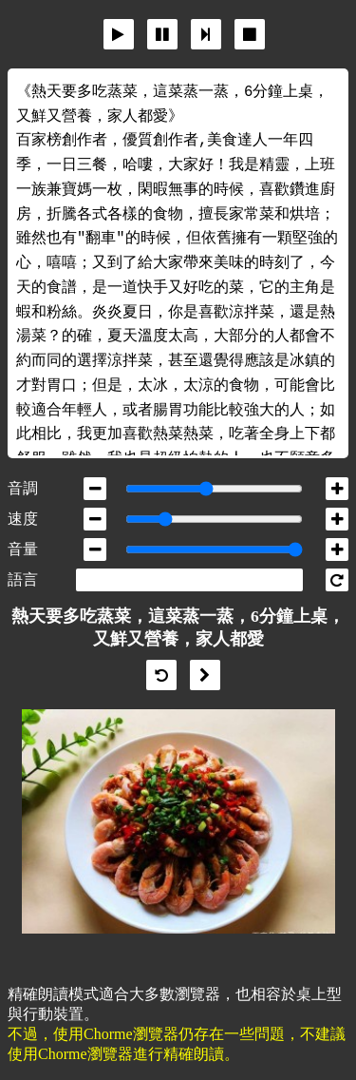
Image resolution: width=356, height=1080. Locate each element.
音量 (23, 549)
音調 (23, 488)
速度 (23, 519)
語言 (23, 579)
